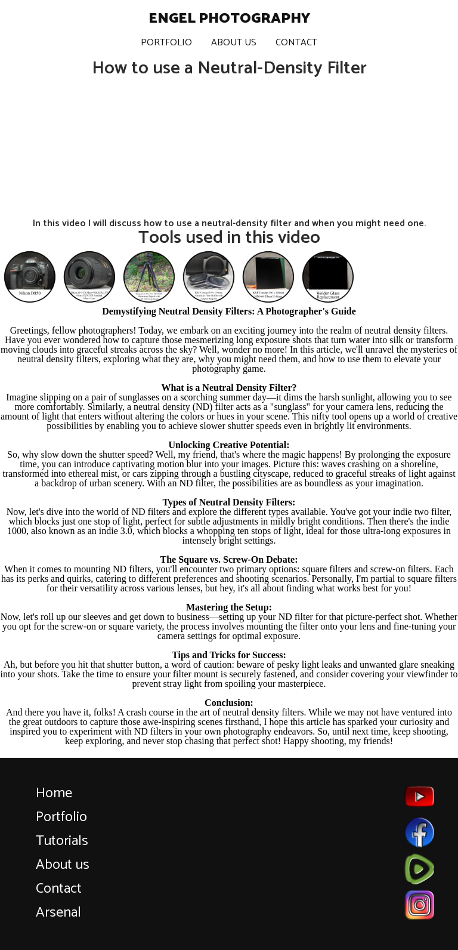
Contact (296, 43)
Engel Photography (229, 18)
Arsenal (58, 912)
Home (54, 793)
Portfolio (166, 43)
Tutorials (62, 841)
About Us (233, 43)
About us (62, 865)
